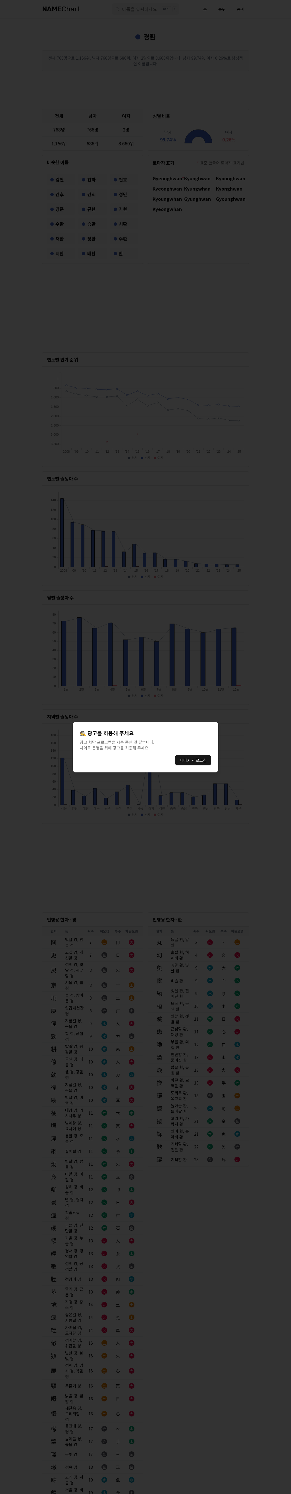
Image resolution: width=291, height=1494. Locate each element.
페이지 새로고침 (193, 760)
